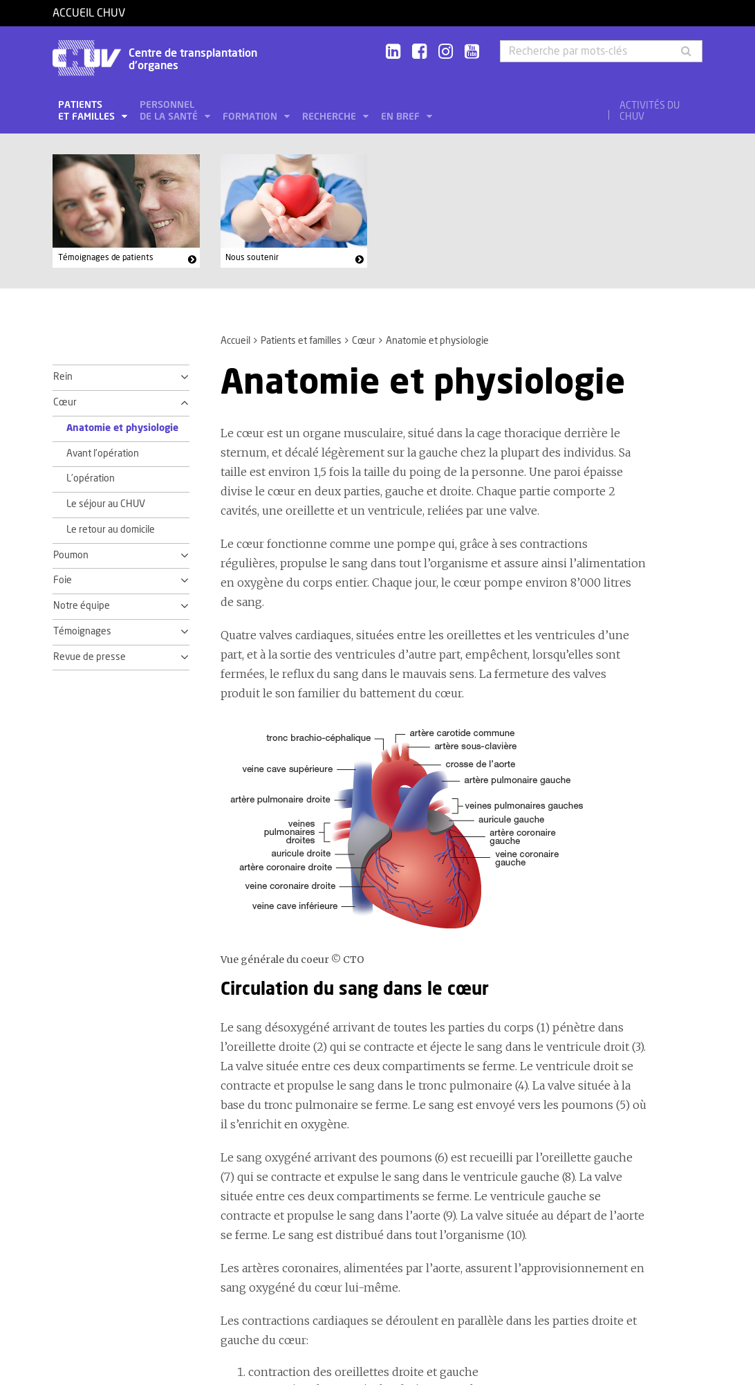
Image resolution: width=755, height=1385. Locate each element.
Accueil (235, 341)
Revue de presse (89, 657)
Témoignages (82, 631)
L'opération (90, 479)
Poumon (70, 555)
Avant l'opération (102, 454)
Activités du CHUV (649, 111)
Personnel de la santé (170, 111)
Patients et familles (88, 111)
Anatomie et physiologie (122, 428)
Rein (63, 377)
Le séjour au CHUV (105, 504)
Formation (251, 117)
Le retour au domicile (110, 530)
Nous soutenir (252, 257)
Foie (62, 580)
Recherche (330, 117)
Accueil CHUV (89, 13)
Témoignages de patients (105, 257)
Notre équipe (81, 606)
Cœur (363, 341)
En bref (401, 117)
